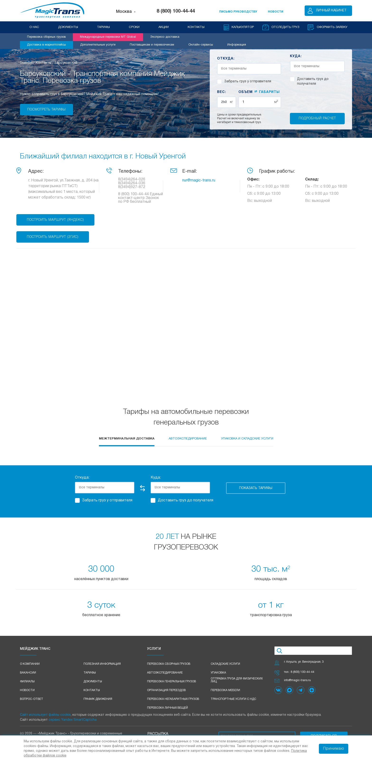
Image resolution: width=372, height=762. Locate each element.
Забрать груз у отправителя (244, 81)
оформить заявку (332, 27)
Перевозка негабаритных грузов (173, 699)
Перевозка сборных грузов (46, 37)
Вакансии (28, 672)
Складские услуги (225, 664)
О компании (30, 664)
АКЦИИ (163, 27)
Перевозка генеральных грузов (171, 681)
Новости (27, 690)
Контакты (92, 690)
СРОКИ (134, 27)
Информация (236, 44)
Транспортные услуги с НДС (233, 699)
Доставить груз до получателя (309, 81)
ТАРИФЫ (103, 27)
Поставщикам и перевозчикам (152, 44)
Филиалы (27, 681)
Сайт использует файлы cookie (45, 714)
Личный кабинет (331, 10)
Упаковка (218, 672)
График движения (98, 699)
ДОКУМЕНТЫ (68, 27)
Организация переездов (166, 690)
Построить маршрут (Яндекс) (55, 220)
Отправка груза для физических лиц (237, 680)
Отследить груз (285, 27)
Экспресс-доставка (164, 37)
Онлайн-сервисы (200, 44)
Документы (93, 681)
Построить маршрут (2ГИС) (53, 237)
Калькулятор (243, 27)
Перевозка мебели (225, 690)
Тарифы (90, 672)
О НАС (34, 27)
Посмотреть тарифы (46, 109)
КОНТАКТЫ (196, 27)
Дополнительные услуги (98, 44)
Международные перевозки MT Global (108, 37)
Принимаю (333, 748)
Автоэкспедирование (165, 672)
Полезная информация (102, 664)
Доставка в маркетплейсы (46, 44)
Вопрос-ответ (31, 699)
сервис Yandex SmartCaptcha (73, 719)
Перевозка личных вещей (167, 708)
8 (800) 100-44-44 (176, 11)
